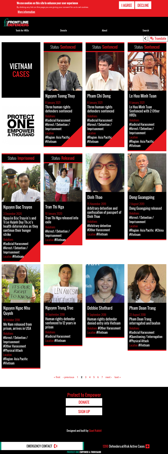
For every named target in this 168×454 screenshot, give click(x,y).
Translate (160, 38)
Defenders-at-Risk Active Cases (124, 446)
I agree (126, 5)
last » (118, 377)
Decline (143, 5)
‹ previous (68, 377)
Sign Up (84, 411)
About (104, 30)
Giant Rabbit (95, 431)
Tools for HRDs (22, 30)
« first (57, 377)
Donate (63, 30)
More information (26, 12)
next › (108, 377)
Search (146, 30)
